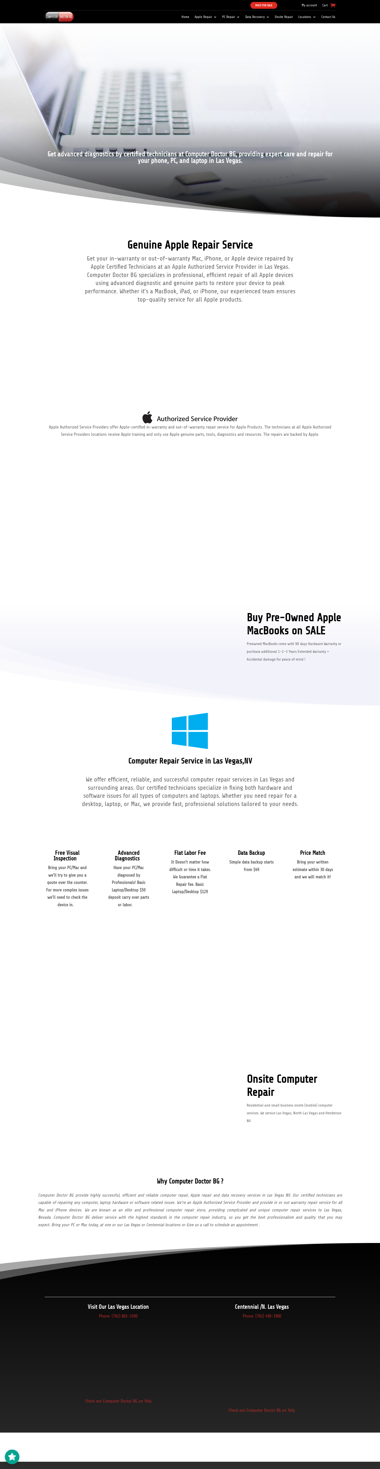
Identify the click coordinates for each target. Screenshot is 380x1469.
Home (185, 17)
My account (309, 5)
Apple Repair (203, 17)
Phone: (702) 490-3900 (262, 1316)
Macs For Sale (263, 5)
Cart (325, 5)
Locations (304, 17)
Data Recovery (255, 17)
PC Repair (228, 17)
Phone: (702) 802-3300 (118, 1316)
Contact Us (328, 17)
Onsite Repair (284, 17)
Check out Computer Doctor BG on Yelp (118, 1401)
